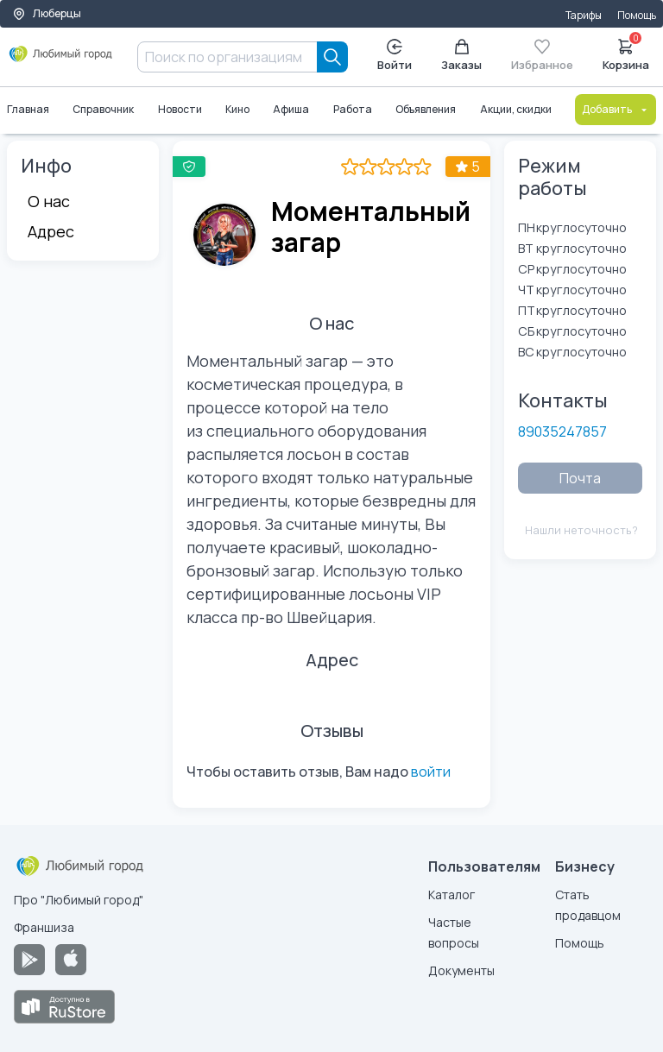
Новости (180, 109)
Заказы (461, 55)
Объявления (425, 109)
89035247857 (562, 431)
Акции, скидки (516, 109)
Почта (580, 478)
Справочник (103, 109)
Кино (237, 109)
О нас (49, 201)
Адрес (51, 231)
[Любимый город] (61, 60)
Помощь (636, 15)
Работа (352, 109)
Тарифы (583, 15)
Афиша (292, 109)
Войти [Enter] (394, 55)
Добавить (615, 109)
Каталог (451, 894)
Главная (28, 109)
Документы (461, 970)
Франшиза (44, 927)
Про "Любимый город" (78, 899)
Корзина (626, 53)
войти (431, 771)
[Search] (332, 56)
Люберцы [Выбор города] (46, 13)
